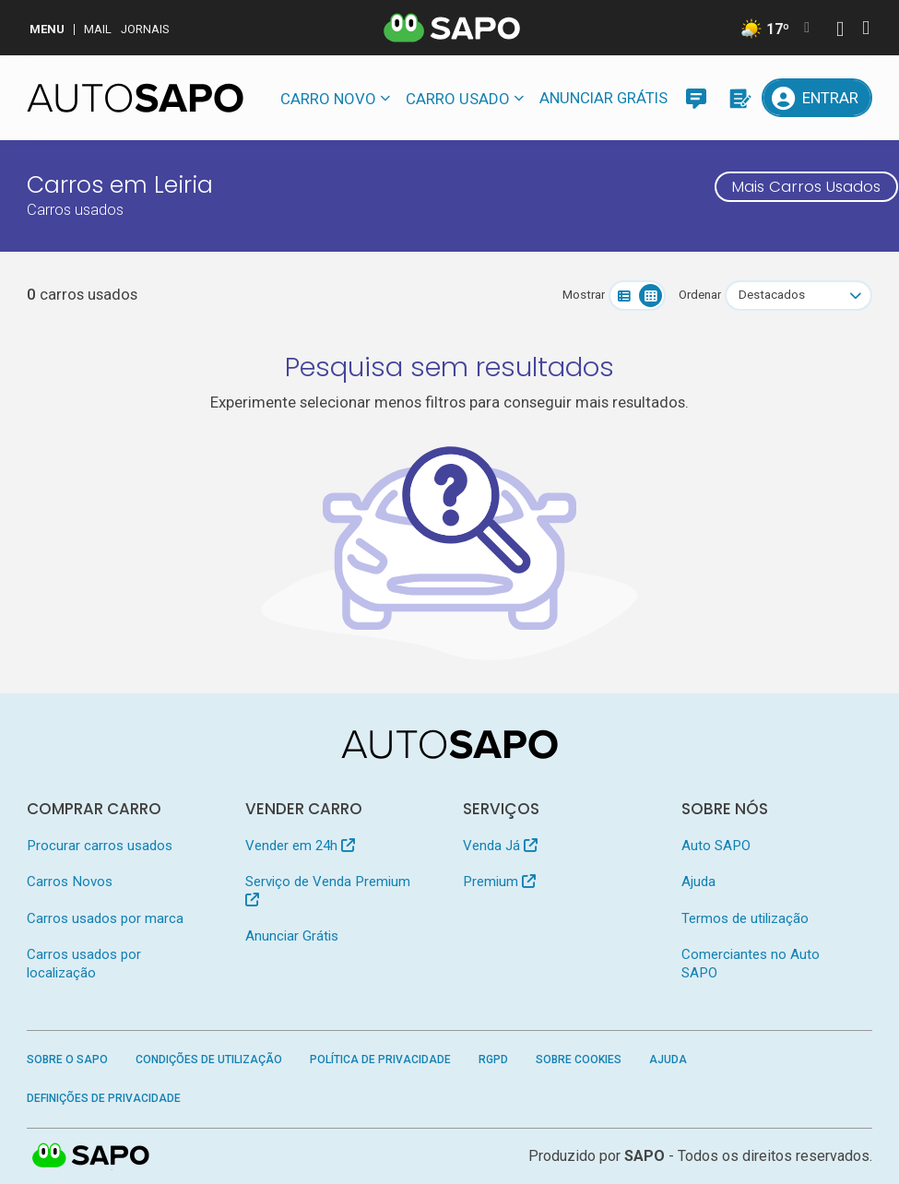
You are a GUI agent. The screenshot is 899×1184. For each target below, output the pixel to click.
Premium (499, 881)
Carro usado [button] (458, 98)
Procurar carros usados (99, 845)
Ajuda (698, 881)
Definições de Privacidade (104, 1098)
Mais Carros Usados (806, 186)
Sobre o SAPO (67, 1059)
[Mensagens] (696, 97)
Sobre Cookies (578, 1059)
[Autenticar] (840, 31)
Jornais (145, 29)
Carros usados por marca (105, 918)
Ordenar (700, 295)
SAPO (644, 1156)
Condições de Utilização (209, 1059)
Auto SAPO (716, 845)
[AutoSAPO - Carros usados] (135, 98)
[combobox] (798, 295)
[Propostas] (738, 97)
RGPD (493, 1059)
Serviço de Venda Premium (327, 889)
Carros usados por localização (84, 963)
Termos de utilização (745, 918)
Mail (98, 29)
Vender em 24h (300, 845)
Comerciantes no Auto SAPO (750, 963)
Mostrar (583, 295)
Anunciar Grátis (603, 98)
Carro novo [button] (328, 98)
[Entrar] (816, 97)
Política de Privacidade (380, 1059)
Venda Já (500, 845)
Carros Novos (69, 881)
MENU (47, 29)
